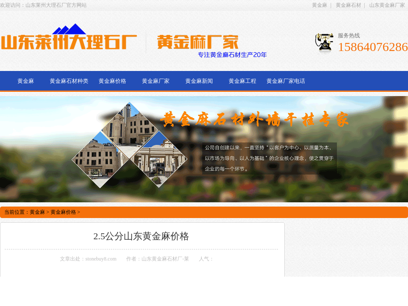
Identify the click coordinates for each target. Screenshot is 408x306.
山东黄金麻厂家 (387, 5)
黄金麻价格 (112, 81)
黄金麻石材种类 (69, 81)
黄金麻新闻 (199, 81)
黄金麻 (319, 5)
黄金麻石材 (348, 5)
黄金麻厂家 (156, 81)
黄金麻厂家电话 (285, 81)
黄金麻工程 (242, 81)
